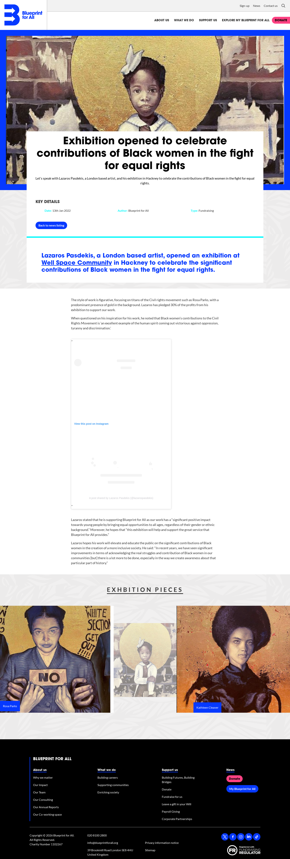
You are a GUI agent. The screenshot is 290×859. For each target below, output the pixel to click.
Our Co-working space (47, 814)
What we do (184, 20)
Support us (208, 20)
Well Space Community (76, 263)
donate (281, 20)
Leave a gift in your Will (176, 804)
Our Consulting (43, 799)
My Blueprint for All (242, 788)
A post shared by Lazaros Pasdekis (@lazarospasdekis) (121, 498)
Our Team (39, 792)
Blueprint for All (52, 759)
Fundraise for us (172, 796)
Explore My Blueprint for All (245, 20)
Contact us (271, 5)
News (256, 5)
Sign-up (244, 5)
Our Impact (40, 785)
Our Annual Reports (46, 807)
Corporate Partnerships (177, 819)
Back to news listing (51, 225)
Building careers (107, 777)
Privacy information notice (162, 842)
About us (161, 20)
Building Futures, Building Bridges (178, 780)
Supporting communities (113, 785)
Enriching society (108, 792)
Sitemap (150, 850)
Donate (166, 789)
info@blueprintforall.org (102, 842)
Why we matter (43, 777)
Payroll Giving (171, 811)
